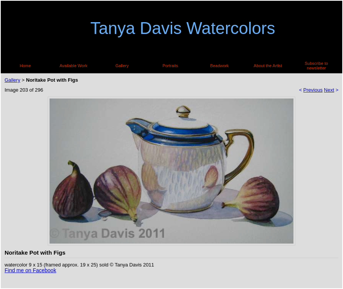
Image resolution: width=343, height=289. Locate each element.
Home (25, 65)
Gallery (122, 65)
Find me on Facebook (30, 270)
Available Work (73, 65)
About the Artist (268, 65)
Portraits (170, 65)
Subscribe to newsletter (316, 65)
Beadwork (219, 65)
